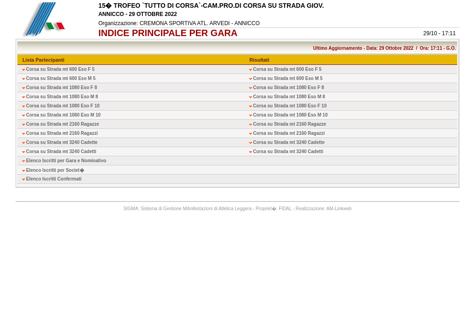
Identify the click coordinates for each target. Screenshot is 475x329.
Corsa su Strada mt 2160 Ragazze (62, 124)
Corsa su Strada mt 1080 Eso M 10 (63, 114)
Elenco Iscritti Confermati (53, 178)
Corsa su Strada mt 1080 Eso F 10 (63, 105)
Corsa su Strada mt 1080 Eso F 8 (61, 87)
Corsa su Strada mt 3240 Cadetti (61, 151)
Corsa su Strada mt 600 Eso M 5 (61, 78)
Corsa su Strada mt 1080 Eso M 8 (62, 96)
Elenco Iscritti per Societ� (55, 170)
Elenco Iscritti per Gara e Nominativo (66, 160)
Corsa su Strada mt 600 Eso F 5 (60, 69)
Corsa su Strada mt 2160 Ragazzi (62, 133)
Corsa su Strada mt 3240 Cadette (61, 142)
